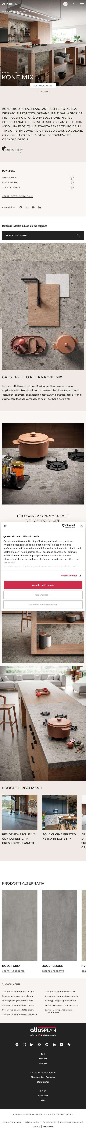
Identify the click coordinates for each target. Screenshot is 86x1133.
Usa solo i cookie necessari (43, 604)
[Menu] (82, 4)
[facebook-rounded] (17, 1044)
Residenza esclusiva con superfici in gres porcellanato (18, 839)
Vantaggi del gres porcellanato (60, 1000)
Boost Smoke (52, 966)
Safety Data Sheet (12, 1122)
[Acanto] (48, 1126)
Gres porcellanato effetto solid (60, 991)
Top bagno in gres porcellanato (17, 1000)
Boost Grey (11, 966)
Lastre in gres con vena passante (61, 1005)
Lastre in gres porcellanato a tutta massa (58, 1011)
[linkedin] (32, 1044)
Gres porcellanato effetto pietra (18, 1010)
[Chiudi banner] (81, 526)
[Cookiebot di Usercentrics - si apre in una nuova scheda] (62, 526)
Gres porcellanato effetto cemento (19, 1014)
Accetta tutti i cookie (43, 585)
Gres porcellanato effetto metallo (61, 996)
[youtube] (39, 1044)
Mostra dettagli (69, 575)
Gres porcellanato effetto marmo (18, 1005)
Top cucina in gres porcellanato (18, 996)
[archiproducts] (61, 1044)
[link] (33, 207)
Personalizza (43, 594)
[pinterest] (46, 1044)
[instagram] (24, 1044)
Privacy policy (32, 1122)
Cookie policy (49, 1122)
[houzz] (54, 1044)
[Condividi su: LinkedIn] (27, 207)
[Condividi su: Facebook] (21, 207)
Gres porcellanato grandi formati (18, 991)
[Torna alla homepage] (30, 4)
